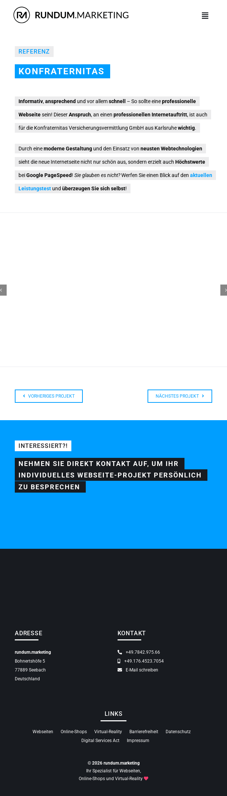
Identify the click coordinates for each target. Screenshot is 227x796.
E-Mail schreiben (138, 670)
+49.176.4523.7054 (141, 661)
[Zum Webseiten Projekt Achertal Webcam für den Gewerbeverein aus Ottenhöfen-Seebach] (49, 396)
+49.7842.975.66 (139, 652)
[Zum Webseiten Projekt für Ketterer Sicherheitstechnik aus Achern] (180, 396)
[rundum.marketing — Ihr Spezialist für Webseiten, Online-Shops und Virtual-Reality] (71, 6)
